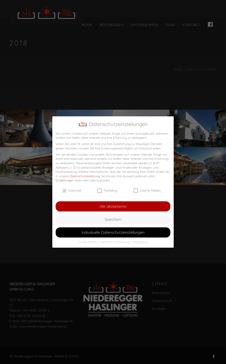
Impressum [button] (140, 242)
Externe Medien (147, 191)
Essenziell (71, 191)
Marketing (107, 191)
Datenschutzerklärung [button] (115, 242)
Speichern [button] (113, 219)
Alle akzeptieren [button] (113, 206)
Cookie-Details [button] (88, 242)
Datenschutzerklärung (85, 176)
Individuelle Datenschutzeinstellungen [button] (113, 232)
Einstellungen (64, 180)
